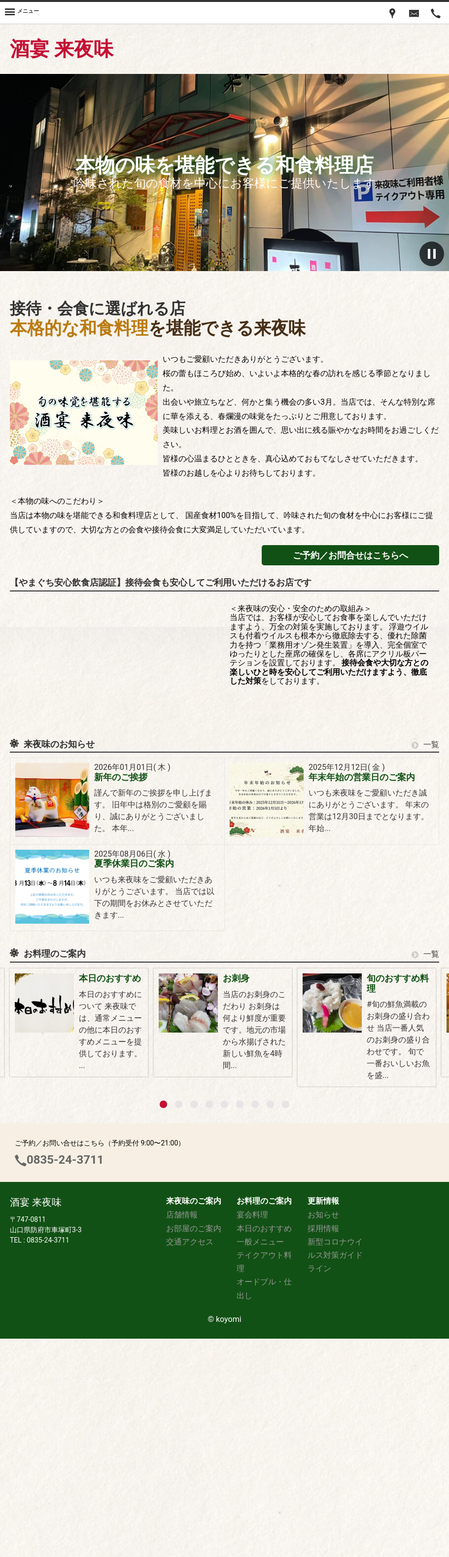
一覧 (425, 744)
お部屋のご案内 (193, 1446)
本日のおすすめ (110, 978)
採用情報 (323, 1446)
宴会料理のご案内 (114, 1121)
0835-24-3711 (65, 1378)
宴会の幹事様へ (325, 1049)
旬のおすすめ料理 (114, 1049)
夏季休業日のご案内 (134, 863)
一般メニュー (106, 1264)
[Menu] (21, 13)
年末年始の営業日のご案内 (362, 777)
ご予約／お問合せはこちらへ (350, 555)
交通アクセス (189, 1459)
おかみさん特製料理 (334, 1193)
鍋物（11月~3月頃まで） (342, 1121)
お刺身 (307, 978)
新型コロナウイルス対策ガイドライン (335, 1473)
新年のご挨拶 (120, 777)
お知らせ (323, 1433)
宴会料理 (252, 1433)
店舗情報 (182, 1433)
